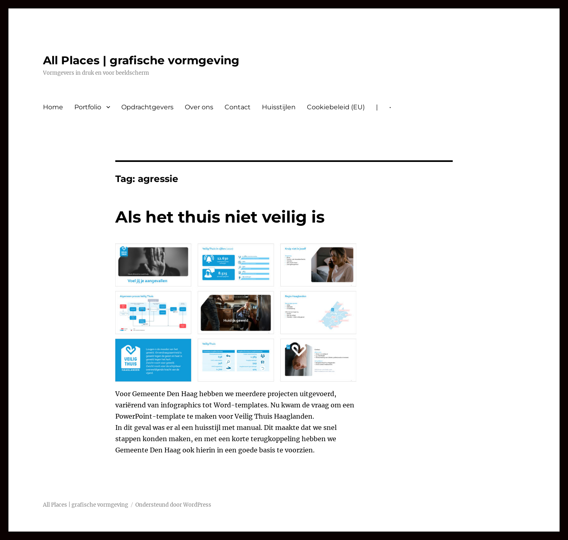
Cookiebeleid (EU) (336, 107)
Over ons (199, 107)
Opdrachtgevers (147, 107)
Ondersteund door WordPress (173, 504)
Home (53, 107)
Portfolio (87, 107)
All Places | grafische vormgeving (141, 60)
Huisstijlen (279, 107)
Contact (238, 107)
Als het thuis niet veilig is (220, 217)
